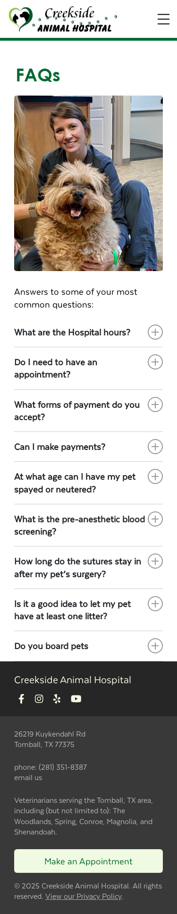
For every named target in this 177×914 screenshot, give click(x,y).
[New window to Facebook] (21, 699)
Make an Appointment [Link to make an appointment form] (88, 861)
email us (28, 777)
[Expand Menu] (163, 19)
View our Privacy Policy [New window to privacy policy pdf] (83, 896)
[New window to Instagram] (39, 699)
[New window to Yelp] (57, 699)
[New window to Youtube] (76, 699)
